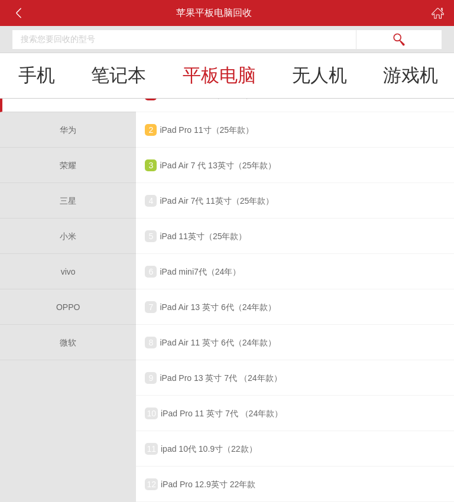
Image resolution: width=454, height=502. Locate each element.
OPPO (68, 307)
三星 (68, 201)
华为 (68, 130)
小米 (68, 236)
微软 (68, 342)
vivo (68, 271)
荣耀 (68, 165)
